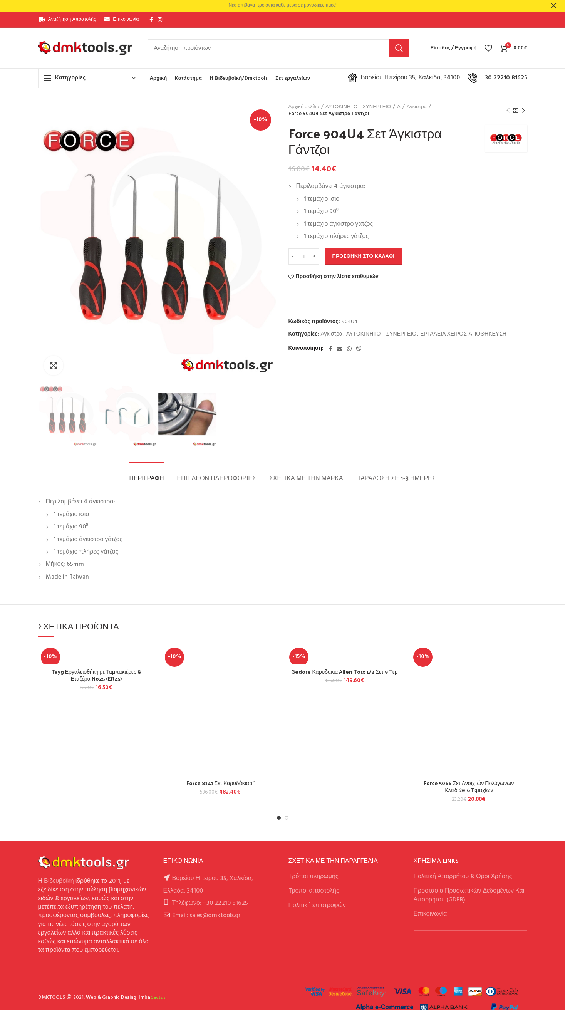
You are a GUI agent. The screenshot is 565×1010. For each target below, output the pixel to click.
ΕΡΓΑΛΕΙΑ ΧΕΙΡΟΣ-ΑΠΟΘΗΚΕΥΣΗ (463, 334)
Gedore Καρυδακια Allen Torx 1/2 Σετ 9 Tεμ (344, 671)
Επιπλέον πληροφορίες (216, 477)
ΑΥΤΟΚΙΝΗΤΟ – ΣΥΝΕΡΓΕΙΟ (358, 107)
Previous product (508, 110)
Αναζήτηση (399, 48)
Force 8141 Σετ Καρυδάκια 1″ (220, 783)
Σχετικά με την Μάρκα (306, 477)
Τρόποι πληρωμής (313, 877)
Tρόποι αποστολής (313, 891)
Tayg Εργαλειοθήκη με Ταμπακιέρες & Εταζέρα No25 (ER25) (96, 675)
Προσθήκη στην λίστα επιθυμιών (337, 277)
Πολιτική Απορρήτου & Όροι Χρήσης (463, 877)
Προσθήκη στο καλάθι (363, 256)
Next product (523, 110)
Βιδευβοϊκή (59, 881)
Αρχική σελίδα (303, 107)
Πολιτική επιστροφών (317, 906)
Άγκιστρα (417, 107)
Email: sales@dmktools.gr (206, 916)
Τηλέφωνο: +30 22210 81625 (210, 903)
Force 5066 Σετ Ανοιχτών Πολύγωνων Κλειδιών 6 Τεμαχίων (469, 787)
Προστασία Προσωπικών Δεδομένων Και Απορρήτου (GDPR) (469, 895)
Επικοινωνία (430, 914)
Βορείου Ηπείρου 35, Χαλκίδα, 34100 (404, 78)
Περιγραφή (146, 477)
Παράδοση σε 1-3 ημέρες (396, 477)
